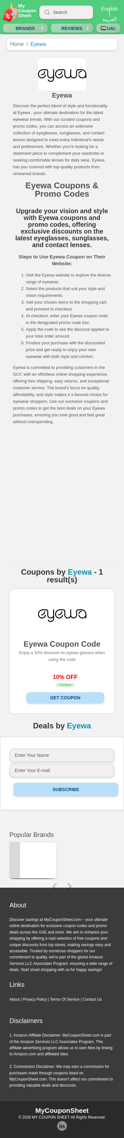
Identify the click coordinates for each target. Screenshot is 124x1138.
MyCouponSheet (62, 1110)
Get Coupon (65, 697)
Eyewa (80, 572)
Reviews (72, 28)
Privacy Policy (35, 999)
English (109, 9)
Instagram (62, 1126)
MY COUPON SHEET (51, 1117)
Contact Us (92, 999)
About (14, 999)
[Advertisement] (60, 498)
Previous (54, 886)
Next (69, 886)
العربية (109, 19)
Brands (25, 28)
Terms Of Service (65, 999)
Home (17, 44)
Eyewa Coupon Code (62, 644)
